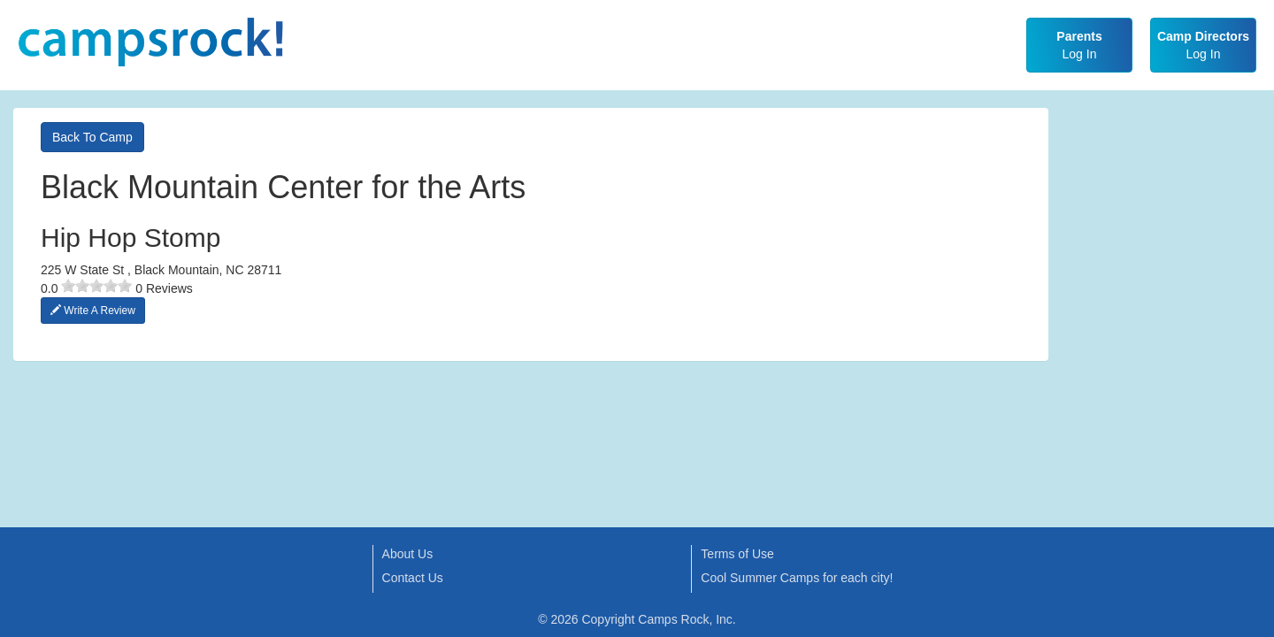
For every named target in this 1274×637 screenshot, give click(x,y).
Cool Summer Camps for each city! (797, 578)
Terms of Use (737, 554)
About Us (408, 554)
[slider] (96, 286)
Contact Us (412, 578)
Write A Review (92, 310)
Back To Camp (92, 137)
